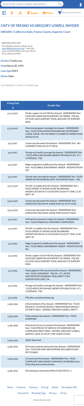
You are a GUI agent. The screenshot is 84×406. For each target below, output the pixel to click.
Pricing (44, 387)
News (10, 387)
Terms (63, 393)
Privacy (53, 393)
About (55, 387)
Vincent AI (22, 393)
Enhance (33, 387)
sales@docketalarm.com (13, 48)
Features (21, 387)
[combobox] (60, 12)
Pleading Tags (39, 393)
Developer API (69, 387)
